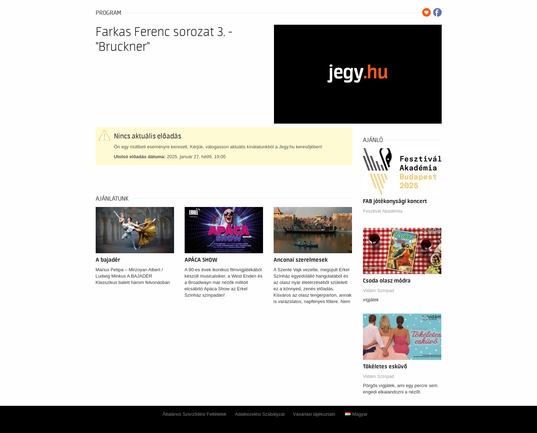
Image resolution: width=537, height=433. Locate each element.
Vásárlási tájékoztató (314, 414)
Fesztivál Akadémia (382, 211)
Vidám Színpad (378, 290)
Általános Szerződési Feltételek (194, 414)
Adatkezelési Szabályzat (260, 414)
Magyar (356, 414)
